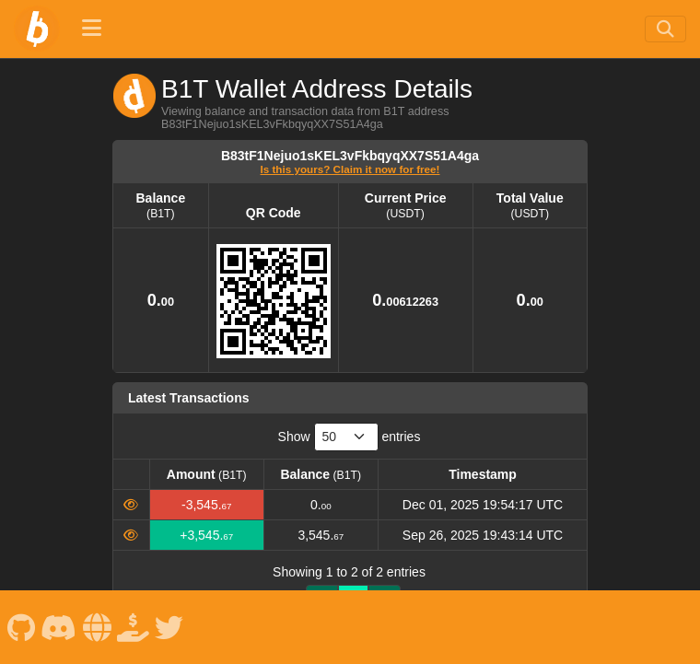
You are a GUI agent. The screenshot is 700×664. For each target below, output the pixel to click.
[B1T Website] (96, 627)
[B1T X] (169, 627)
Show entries (349, 437)
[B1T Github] (21, 627)
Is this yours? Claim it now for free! (350, 169)
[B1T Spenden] (133, 627)
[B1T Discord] (59, 627)
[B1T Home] (37, 29)
